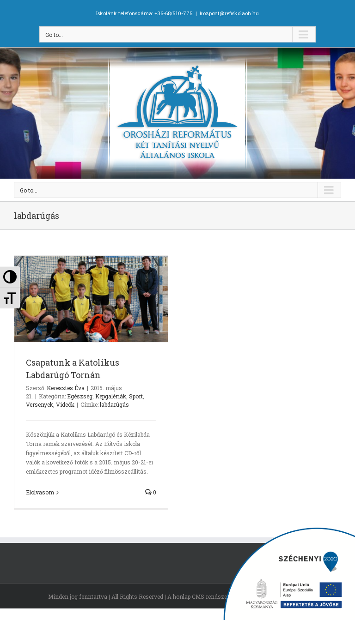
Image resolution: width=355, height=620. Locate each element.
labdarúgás (114, 404)
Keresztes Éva (66, 387)
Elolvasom (40, 492)
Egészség (79, 396)
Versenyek (39, 404)
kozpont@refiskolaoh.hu (229, 13)
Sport (136, 396)
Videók (65, 404)
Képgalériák (110, 396)
